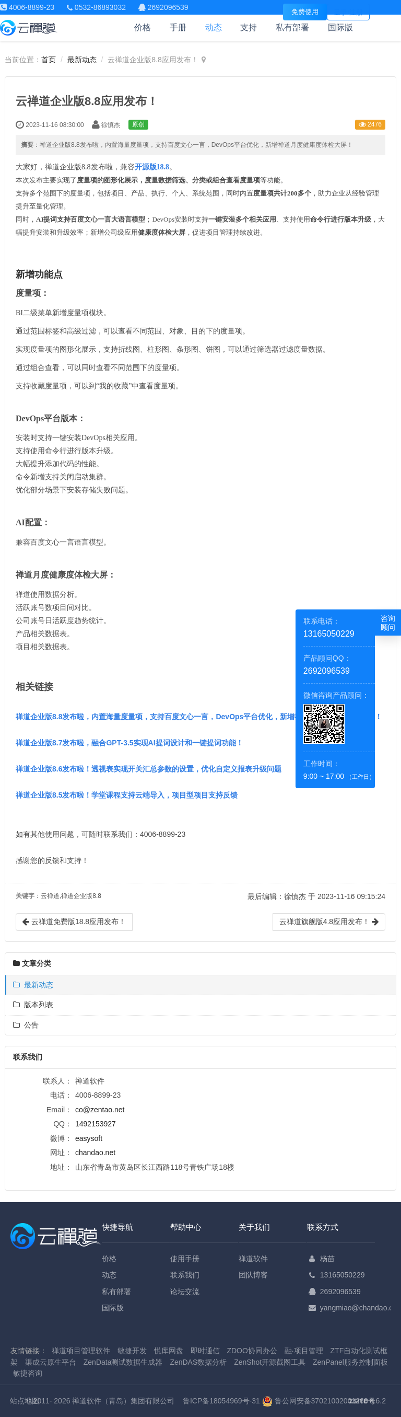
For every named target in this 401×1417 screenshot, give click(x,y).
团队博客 (253, 1275)
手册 (178, 27)
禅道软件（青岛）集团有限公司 (123, 1401)
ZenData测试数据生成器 (123, 1362)
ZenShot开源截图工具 (269, 1362)
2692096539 (340, 1291)
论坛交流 (184, 1291)
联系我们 (184, 1275)
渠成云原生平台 (50, 1362)
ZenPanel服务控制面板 (350, 1362)
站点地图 (24, 1401)
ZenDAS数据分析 (198, 1362)
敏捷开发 (132, 1350)
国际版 (340, 27)
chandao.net (95, 1152)
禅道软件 (253, 1258)
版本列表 (33, 1004)
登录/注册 (348, 12)
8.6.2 (367, 1402)
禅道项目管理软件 (81, 1350)
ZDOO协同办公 (252, 1350)
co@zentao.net (99, 1109)
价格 (142, 27)
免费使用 (305, 12)
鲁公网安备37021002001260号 (318, 1401)
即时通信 (205, 1350)
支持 (248, 27)
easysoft (88, 1138)
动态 (213, 27)
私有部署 (292, 27)
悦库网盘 (168, 1350)
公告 (26, 1025)
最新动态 (82, 59)
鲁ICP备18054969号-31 (221, 1401)
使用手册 (184, 1258)
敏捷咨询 (27, 1373)
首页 (48, 59)
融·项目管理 (304, 1350)
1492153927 (95, 1124)
